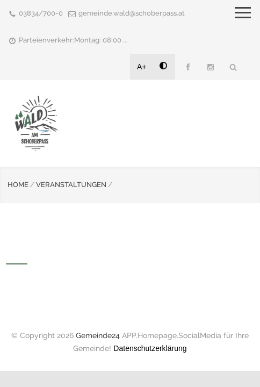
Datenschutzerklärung (149, 348)
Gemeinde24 (98, 335)
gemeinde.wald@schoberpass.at (131, 13)
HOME (18, 185)
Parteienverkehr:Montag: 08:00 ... (73, 40)
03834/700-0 (41, 13)
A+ (142, 66)
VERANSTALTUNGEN (71, 185)
